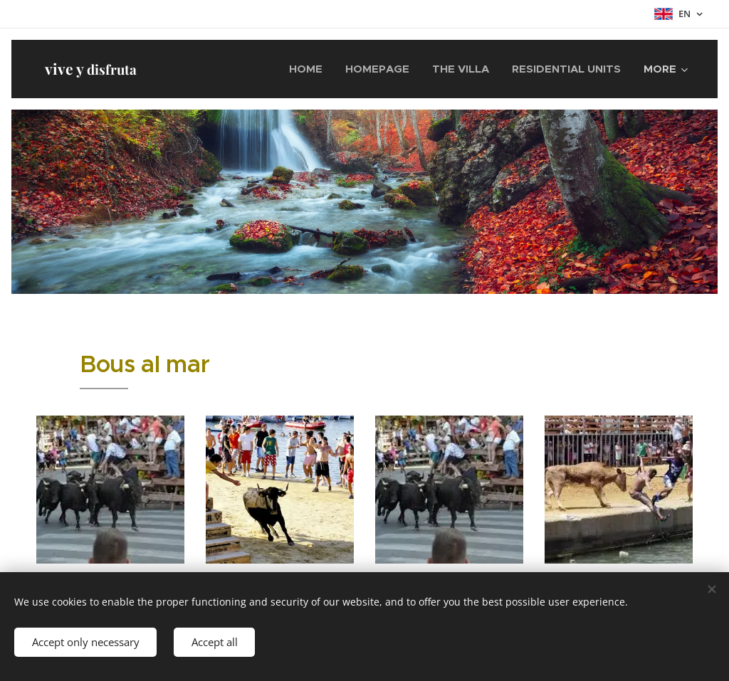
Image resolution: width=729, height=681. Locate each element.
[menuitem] (309, 69)
